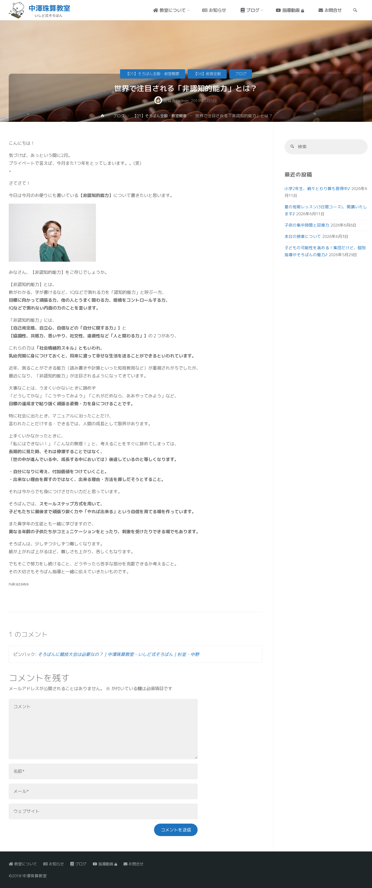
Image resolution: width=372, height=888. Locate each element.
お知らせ (56, 864)
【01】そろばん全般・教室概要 (151, 73)
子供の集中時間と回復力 (307, 225)
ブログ (244, 73)
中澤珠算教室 (50, 8)
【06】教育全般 (208, 73)
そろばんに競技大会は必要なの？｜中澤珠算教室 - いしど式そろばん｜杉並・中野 (118, 654)
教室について (24, 864)
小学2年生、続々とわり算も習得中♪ (317, 188)
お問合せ (139, 864)
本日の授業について (303, 236)
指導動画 (109, 864)
